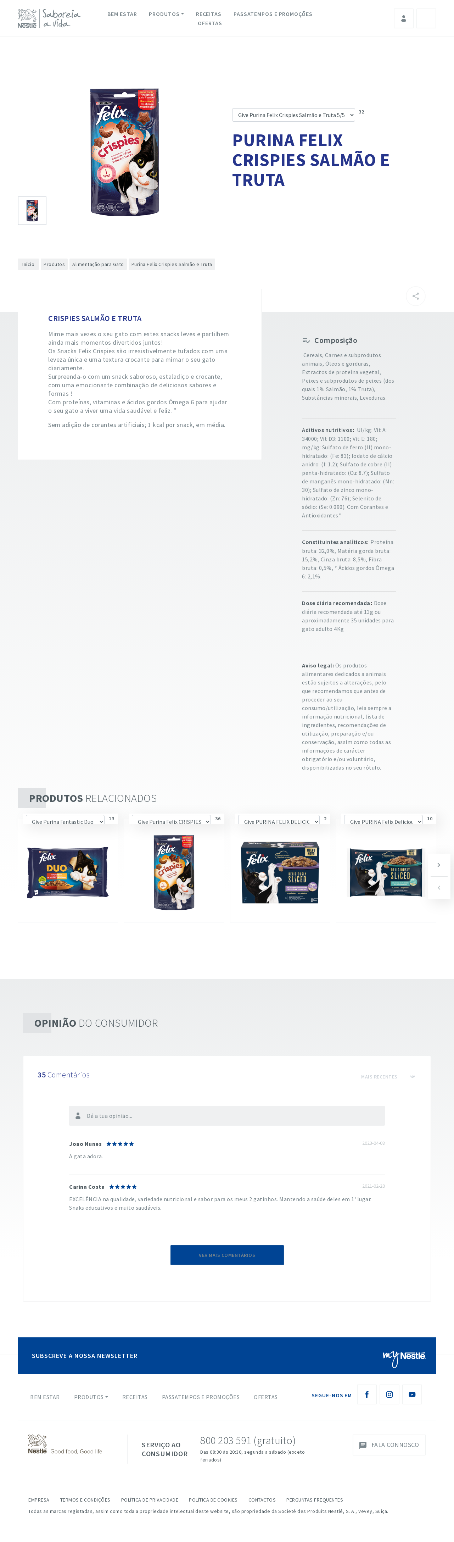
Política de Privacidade (150, 1500)
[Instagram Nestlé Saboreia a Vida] (389, 1394)
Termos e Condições (85, 1500)
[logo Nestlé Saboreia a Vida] (51, 18)
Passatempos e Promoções (273, 13)
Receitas (209, 13)
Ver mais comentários (227, 1255)
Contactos (262, 1500)
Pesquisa (426, 18)
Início (28, 264)
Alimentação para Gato (98, 264)
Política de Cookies (213, 1500)
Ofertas (210, 23)
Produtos (164, 13)
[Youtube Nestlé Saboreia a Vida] (412, 1394)
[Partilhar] (416, 296)
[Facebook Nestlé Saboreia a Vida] (367, 1394)
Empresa (39, 1500)
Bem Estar (122, 13)
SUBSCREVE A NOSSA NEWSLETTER (85, 1356)
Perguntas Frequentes (314, 1500)
